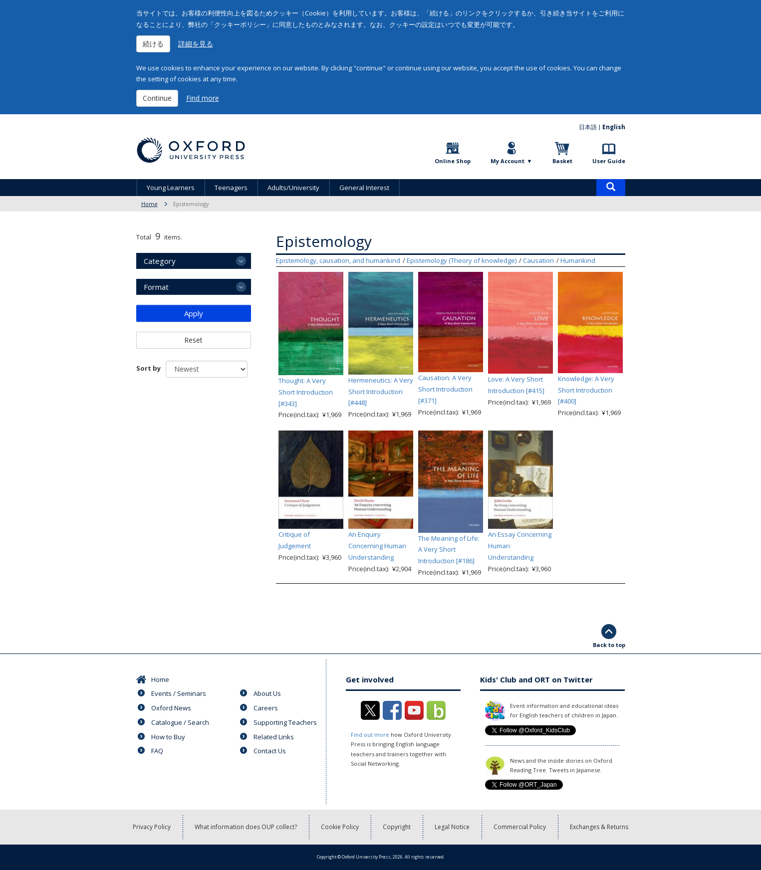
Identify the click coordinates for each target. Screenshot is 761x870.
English (613, 127)
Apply (193, 313)
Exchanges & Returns (599, 827)
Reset (193, 340)
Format (156, 287)
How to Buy (168, 736)
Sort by (148, 368)
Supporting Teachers (285, 722)
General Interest (364, 187)
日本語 (588, 127)
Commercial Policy (520, 827)
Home (149, 204)
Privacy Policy (152, 827)
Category (160, 261)
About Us (267, 693)
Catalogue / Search (180, 722)
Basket (562, 161)
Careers (266, 707)
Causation (538, 260)
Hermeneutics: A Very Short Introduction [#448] (380, 392)
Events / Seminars (178, 693)
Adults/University (293, 187)
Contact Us (270, 750)
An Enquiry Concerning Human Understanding (377, 546)
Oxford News (171, 707)
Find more (202, 98)
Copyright (397, 827)
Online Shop (453, 161)
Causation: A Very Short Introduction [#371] (445, 389)
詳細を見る (195, 43)
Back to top (609, 645)
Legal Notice (452, 827)
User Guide (608, 161)
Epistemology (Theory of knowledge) (461, 260)
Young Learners (171, 187)
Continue (157, 98)
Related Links (274, 736)
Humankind (577, 260)
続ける (153, 43)
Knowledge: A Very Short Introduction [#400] (586, 390)
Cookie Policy (340, 827)
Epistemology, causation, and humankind (338, 260)
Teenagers (231, 187)
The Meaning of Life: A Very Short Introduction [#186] (449, 550)
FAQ (157, 750)
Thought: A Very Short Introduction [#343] (305, 392)
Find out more (370, 734)
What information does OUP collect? (246, 827)
